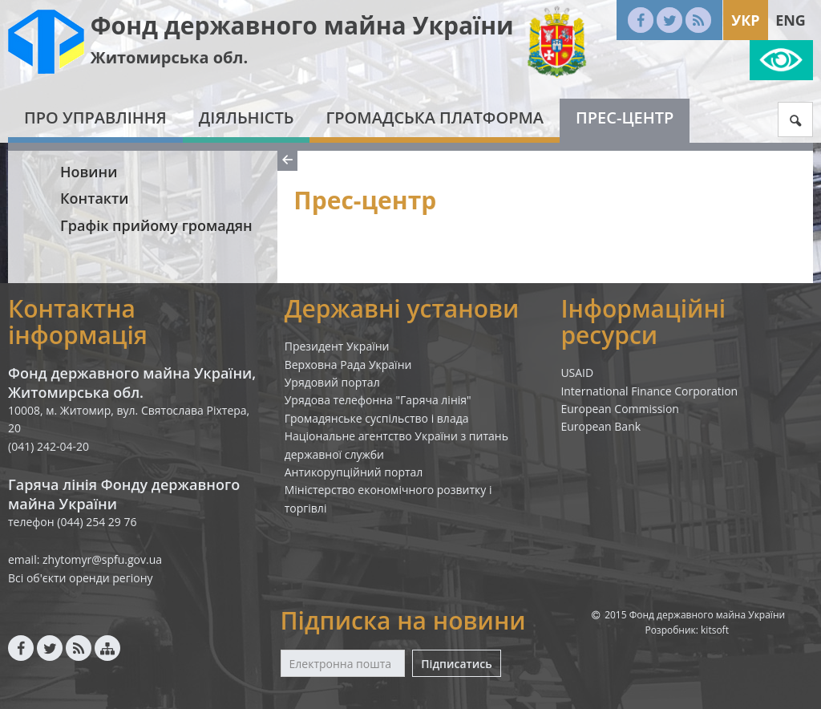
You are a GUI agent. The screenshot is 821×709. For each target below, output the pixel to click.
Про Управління (95, 117)
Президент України (337, 346)
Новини (88, 171)
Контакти (94, 198)
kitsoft (715, 630)
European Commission (619, 408)
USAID (576, 372)
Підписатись (456, 663)
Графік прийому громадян (156, 225)
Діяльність (246, 117)
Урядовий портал (332, 382)
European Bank (600, 426)
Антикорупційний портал (354, 472)
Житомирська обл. (169, 57)
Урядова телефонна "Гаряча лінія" (378, 399)
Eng (790, 20)
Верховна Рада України (348, 364)
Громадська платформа (435, 117)
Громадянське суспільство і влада (377, 418)
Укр (745, 20)
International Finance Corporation (649, 391)
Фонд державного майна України (302, 25)
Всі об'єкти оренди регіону (80, 577)
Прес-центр (624, 117)
